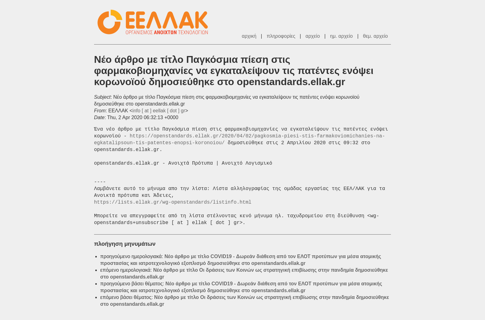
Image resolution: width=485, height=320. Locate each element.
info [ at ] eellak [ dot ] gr (158, 110)
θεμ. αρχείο (375, 36)
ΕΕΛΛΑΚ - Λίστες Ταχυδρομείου (156, 22)
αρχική (249, 36)
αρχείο (313, 36)
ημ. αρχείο (341, 36)
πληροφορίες (281, 36)
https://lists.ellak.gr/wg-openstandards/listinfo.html (172, 202)
